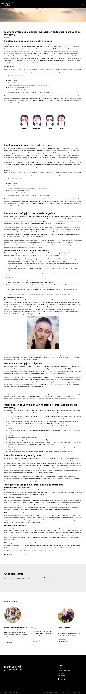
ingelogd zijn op (13, 578)
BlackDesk (14, 692)
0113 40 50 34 (62, 676)
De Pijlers (60, 668)
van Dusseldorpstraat (64, 671)
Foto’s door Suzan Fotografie (49, 692)
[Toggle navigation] (83, 4)
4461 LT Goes (61, 673)
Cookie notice (76, 692)
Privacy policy (64, 692)
